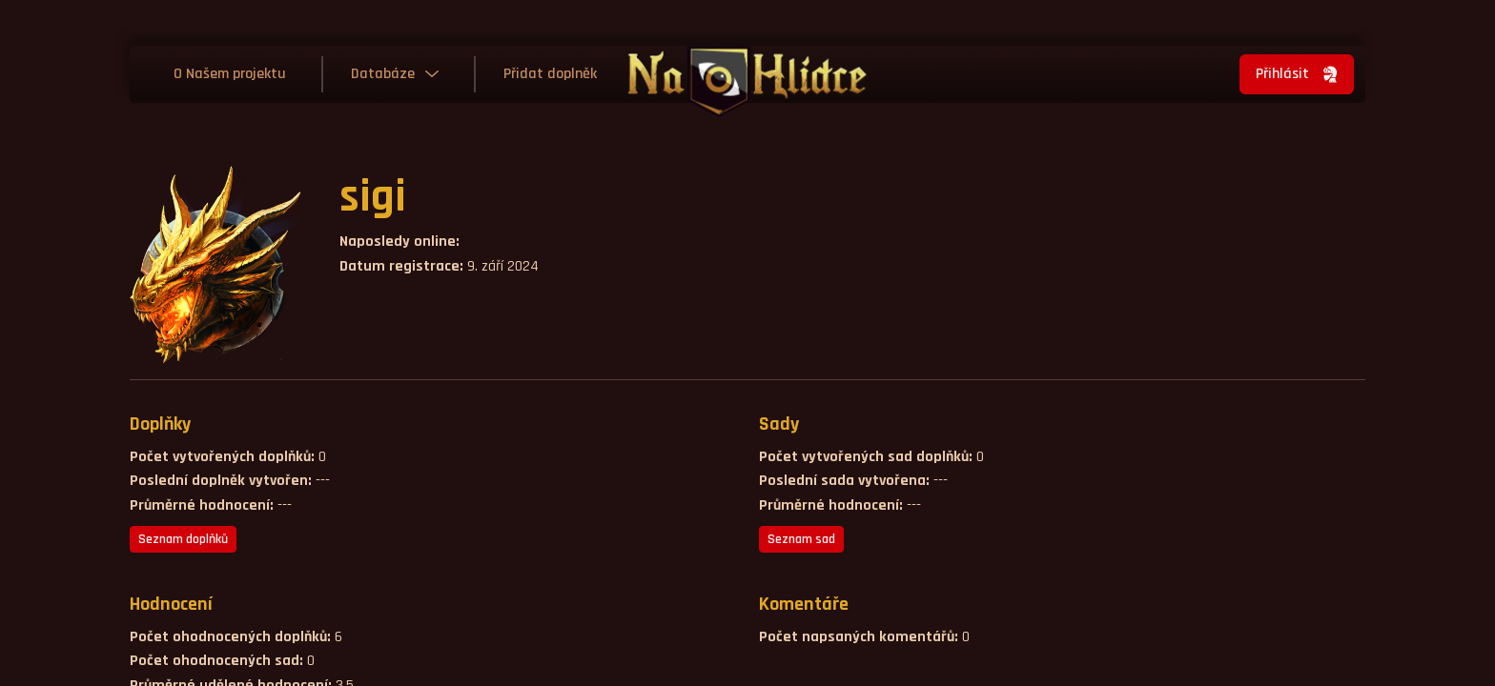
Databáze (383, 74)
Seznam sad (801, 539)
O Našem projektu (230, 74)
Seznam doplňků (183, 539)
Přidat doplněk (550, 74)
